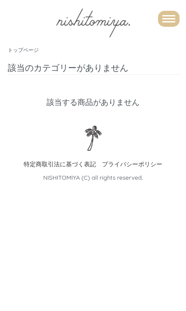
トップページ (23, 50)
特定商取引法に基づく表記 (60, 164)
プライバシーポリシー (132, 164)
